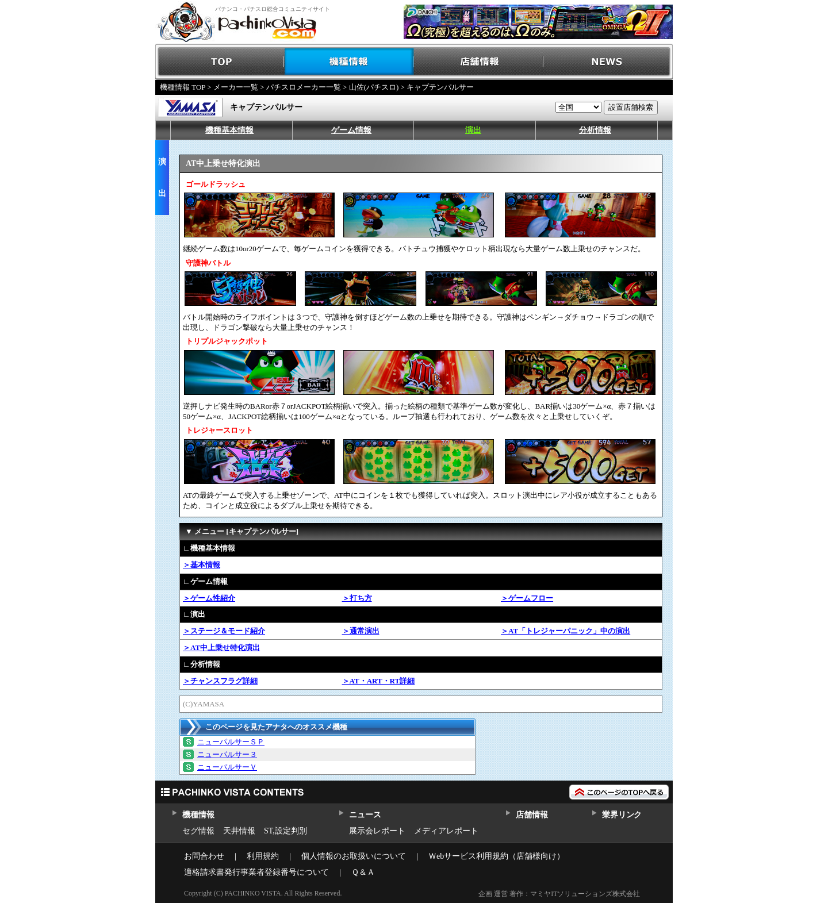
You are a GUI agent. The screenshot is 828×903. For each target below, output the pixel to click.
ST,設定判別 (285, 831)
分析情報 (595, 130)
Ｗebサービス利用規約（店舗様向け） (496, 856)
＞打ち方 (357, 598)
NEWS (608, 62)
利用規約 (263, 856)
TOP (220, 62)
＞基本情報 (201, 564)
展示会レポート (377, 831)
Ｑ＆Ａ (363, 872)
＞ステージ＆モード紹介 (224, 631)
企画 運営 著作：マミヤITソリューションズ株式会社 (559, 894)
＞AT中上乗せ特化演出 (221, 647)
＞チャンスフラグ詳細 (220, 681)
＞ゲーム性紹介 (209, 598)
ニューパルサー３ (227, 754)
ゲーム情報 (351, 130)
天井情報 (239, 831)
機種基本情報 (229, 130)
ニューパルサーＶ (227, 767)
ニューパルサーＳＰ (230, 741)
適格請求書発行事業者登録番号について (256, 872)
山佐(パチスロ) (374, 87)
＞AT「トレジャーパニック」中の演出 (565, 631)
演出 (473, 130)
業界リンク (622, 814)
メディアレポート (446, 831)
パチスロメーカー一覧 (303, 87)
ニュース (365, 814)
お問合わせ (204, 856)
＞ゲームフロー (527, 598)
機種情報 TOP (182, 87)
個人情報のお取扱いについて (353, 856)
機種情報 (349, 62)
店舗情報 (478, 62)
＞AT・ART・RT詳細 (378, 681)
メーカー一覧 (235, 87)
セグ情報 (198, 831)
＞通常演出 (360, 631)
